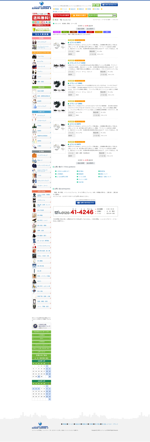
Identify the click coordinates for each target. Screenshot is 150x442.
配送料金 (102, 171)
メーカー (98, 32)
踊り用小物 (41, 266)
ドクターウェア (42, 120)
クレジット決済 (82, 179)
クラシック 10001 (76, 83)
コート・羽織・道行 (43, 306)
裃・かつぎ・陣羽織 (43, 240)
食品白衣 (73, 9)
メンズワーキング (42, 155)
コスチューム (41, 200)
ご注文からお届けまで (63, 171)
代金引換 (80, 182)
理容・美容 (41, 81)
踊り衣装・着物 (42, 225)
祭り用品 (96, 9)
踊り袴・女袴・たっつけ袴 (44, 205)
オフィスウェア (42, 42)
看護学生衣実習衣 (42, 135)
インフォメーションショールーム (43, 47)
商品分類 (56, 32)
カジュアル (40, 61)
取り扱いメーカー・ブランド (61, 11)
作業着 (89, 9)
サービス (64, 9)
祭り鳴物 (40, 215)
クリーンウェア (42, 106)
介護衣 (39, 146)
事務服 (57, 9)
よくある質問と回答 (62, 176)
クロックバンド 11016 (77, 63)
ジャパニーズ (41, 66)
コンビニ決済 (82, 176)
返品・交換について (105, 176)
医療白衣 (81, 9)
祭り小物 (40, 291)
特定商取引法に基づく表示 (41, 331)
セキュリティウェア (43, 180)
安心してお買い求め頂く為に (41, 348)
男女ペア (40, 160)
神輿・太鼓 (41, 230)
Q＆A (41, 338)
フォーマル (41, 56)
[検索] (105, 15)
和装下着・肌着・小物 (44, 296)
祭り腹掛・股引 (42, 235)
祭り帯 (39, 271)
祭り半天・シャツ (42, 220)
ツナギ (39, 175)
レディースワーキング (44, 165)
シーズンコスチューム (44, 245)
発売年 (90, 32)
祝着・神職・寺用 (42, 301)
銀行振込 (80, 171)
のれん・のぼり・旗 (43, 256)
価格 (107, 32)
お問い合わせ (41, 352)
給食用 (39, 101)
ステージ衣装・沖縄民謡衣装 (44, 195)
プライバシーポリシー (41, 345)
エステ (39, 76)
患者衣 (39, 130)
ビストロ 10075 (75, 42)
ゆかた (39, 281)
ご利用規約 (41, 341)
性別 (64, 32)
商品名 (82, 32)
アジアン (40, 71)
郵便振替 (80, 174)
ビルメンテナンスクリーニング (42, 170)
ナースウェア (41, 115)
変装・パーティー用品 (44, 276)
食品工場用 (41, 91)
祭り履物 (40, 261)
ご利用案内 (60, 174)
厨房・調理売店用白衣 (44, 96)
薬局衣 (39, 141)
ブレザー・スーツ (42, 185)
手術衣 (39, 125)
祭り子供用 (41, 210)
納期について (104, 174)
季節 (73, 32)
